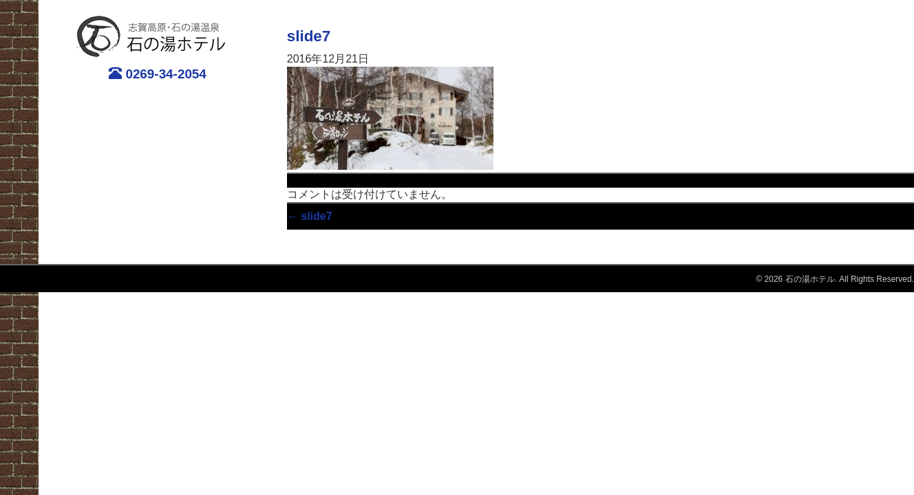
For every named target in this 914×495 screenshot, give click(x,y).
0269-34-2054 (157, 73)
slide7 (308, 36)
